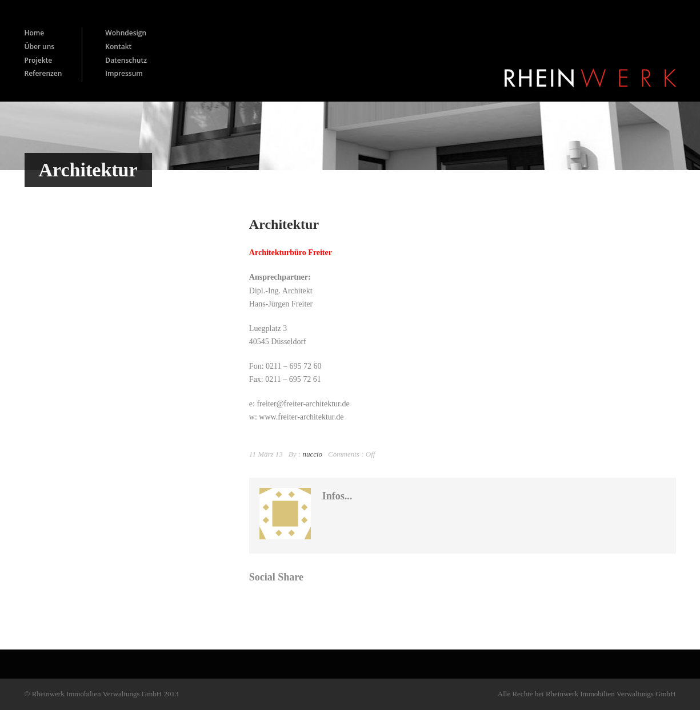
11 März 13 (266, 454)
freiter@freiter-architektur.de (303, 404)
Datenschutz (126, 60)
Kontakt (118, 46)
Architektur (284, 224)
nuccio (312, 454)
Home (35, 33)
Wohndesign (125, 33)
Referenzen (43, 73)
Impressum (123, 73)
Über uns (40, 46)
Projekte (39, 60)
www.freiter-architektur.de (301, 417)
